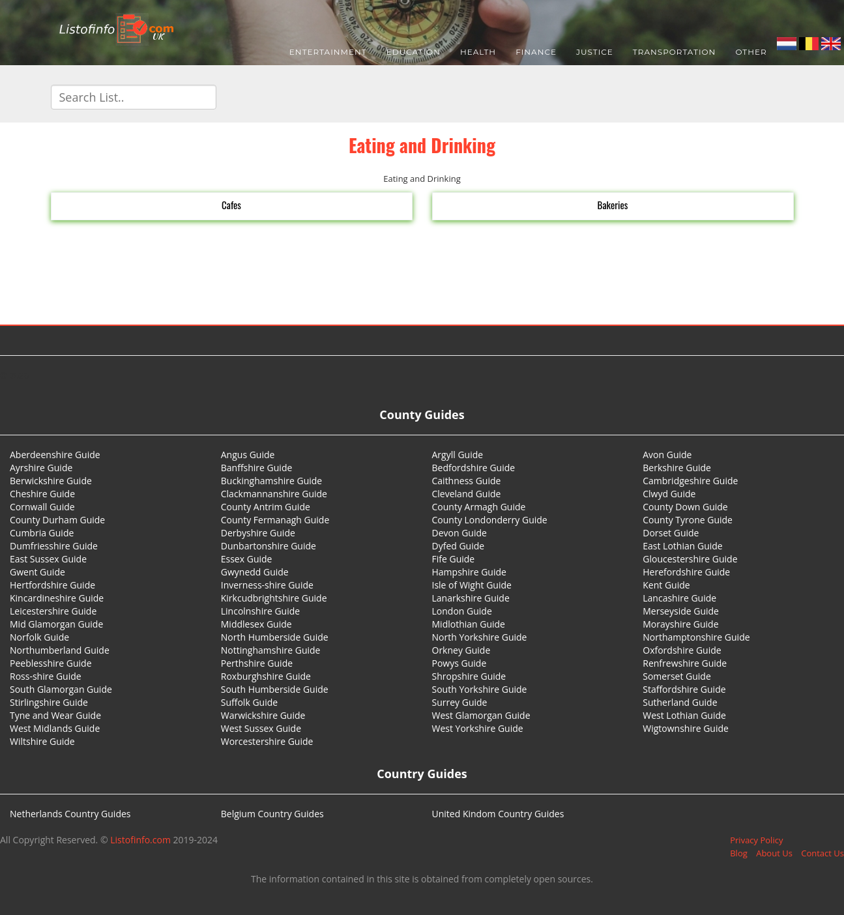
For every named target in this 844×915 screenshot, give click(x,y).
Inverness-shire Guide (267, 585)
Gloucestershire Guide (690, 559)
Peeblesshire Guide (51, 663)
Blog (739, 853)
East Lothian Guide (682, 546)
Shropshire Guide (469, 676)
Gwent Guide (37, 572)
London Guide (462, 611)
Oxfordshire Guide (682, 650)
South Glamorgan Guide (61, 689)
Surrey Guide (459, 702)
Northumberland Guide (59, 650)
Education (413, 52)
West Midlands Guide (55, 728)
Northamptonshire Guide (696, 637)
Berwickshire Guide (51, 480)
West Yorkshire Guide (477, 728)
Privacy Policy (756, 840)
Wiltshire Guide (42, 741)
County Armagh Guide (479, 507)
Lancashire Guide (679, 598)
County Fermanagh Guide (275, 520)
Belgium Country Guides (272, 813)
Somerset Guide (677, 676)
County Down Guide (685, 507)
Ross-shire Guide (45, 676)
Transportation (674, 52)
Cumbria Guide (42, 533)
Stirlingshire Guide (49, 702)
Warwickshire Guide (263, 715)
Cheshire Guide (42, 493)
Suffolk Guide (249, 702)
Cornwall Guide (42, 507)
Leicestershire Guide (53, 611)
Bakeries (613, 204)
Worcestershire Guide (267, 741)
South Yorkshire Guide (479, 689)
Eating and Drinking (422, 145)
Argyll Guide (458, 454)
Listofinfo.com (140, 840)
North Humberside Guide (274, 637)
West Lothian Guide (684, 715)
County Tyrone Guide (688, 520)
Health (478, 52)
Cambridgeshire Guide (690, 480)
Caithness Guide (466, 480)
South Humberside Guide (274, 689)
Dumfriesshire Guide (54, 546)
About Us (774, 853)
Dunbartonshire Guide (268, 546)
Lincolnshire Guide (260, 611)
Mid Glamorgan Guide (56, 624)
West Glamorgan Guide (481, 715)
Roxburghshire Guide (266, 676)
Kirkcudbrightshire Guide (274, 598)
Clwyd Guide (669, 493)
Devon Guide (459, 533)
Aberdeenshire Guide (55, 454)
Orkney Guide (461, 650)
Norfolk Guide (39, 637)
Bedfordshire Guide (474, 467)
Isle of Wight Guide (472, 585)
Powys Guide (459, 663)
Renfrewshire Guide (685, 663)
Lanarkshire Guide (471, 598)
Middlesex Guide (256, 624)
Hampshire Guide (469, 572)
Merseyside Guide (681, 611)
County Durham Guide (57, 520)
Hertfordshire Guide (52, 585)
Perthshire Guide (257, 663)
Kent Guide (666, 585)
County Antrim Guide (265, 507)
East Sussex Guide (48, 559)
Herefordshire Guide (686, 572)
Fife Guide (453, 559)
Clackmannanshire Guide (274, 493)
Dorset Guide (671, 533)
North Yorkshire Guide (479, 637)
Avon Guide (667, 454)
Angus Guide (248, 454)
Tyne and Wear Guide (55, 715)
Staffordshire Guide (684, 689)
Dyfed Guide (458, 546)
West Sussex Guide (261, 728)
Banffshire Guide (257, 467)
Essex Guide (246, 559)
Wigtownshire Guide (686, 728)
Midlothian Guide (469, 624)
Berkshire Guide (677, 467)
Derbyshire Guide (258, 533)
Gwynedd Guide (255, 572)
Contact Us (822, 853)
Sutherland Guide (680, 702)
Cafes (231, 204)
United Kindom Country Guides (498, 813)
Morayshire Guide (680, 624)
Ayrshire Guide (41, 467)
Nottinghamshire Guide (271, 650)
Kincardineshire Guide (57, 598)
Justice (594, 52)
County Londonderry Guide (489, 520)
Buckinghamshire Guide (271, 480)
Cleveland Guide (466, 493)
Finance (536, 52)
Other (750, 52)
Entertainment (328, 52)
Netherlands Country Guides (70, 813)
